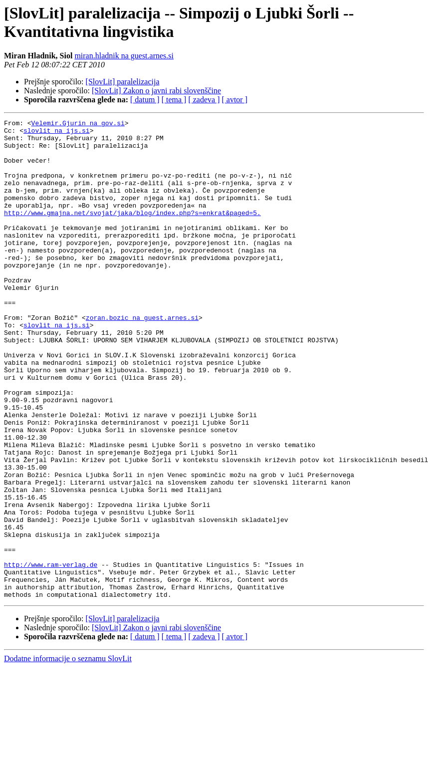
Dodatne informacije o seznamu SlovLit (68, 754)
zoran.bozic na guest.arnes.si (142, 357)
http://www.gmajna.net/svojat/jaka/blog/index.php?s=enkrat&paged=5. (132, 232)
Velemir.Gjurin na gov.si (78, 124)
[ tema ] (174, 99)
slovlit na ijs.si (56, 133)
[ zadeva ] (203, 99)
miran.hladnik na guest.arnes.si (124, 55)
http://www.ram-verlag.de (50, 654)
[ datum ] (145, 99)
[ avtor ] (234, 99)
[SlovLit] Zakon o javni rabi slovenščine (156, 90)
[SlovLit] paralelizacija (123, 81)
